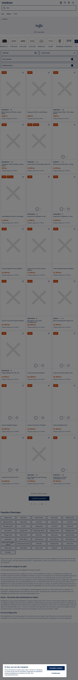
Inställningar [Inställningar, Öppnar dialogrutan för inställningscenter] (56, 673)
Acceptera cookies (56, 668)
